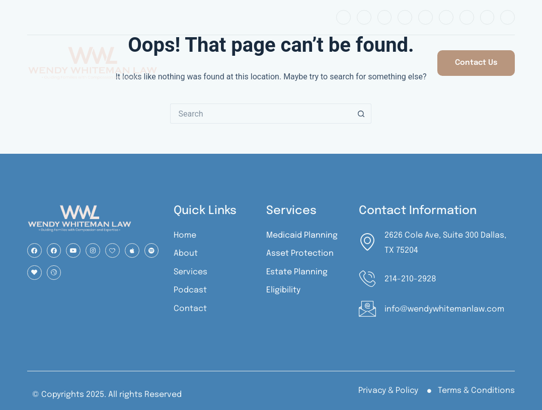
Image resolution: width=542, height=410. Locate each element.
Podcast (368, 63)
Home (196, 63)
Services (310, 63)
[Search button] (361, 114)
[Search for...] (260, 114)
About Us (250, 63)
